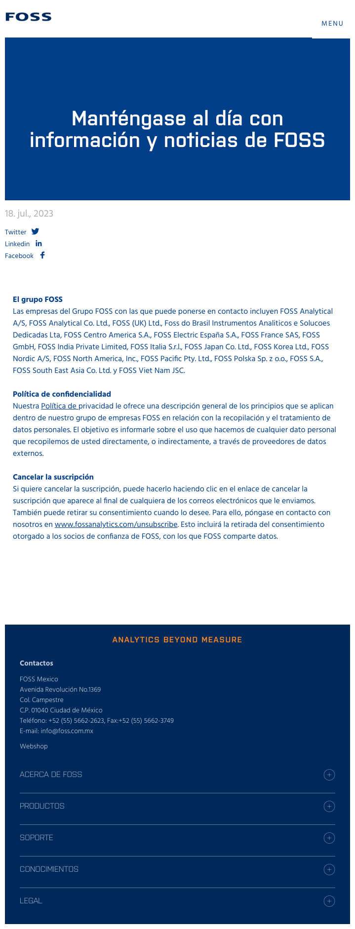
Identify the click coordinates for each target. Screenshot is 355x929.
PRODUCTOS (42, 806)
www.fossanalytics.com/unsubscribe (116, 525)
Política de (59, 406)
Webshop (34, 747)
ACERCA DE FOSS (51, 774)
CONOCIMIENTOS (49, 869)
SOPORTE (36, 837)
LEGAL (31, 900)
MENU (332, 24)
